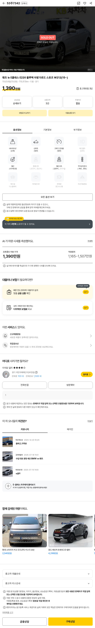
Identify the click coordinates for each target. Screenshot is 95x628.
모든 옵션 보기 (47, 197)
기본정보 (47, 129)
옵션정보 (17, 129)
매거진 (70, 429)
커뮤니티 (25, 429)
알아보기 (47, 292)
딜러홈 (85, 374)
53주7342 (17, 3)
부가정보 (78, 129)
